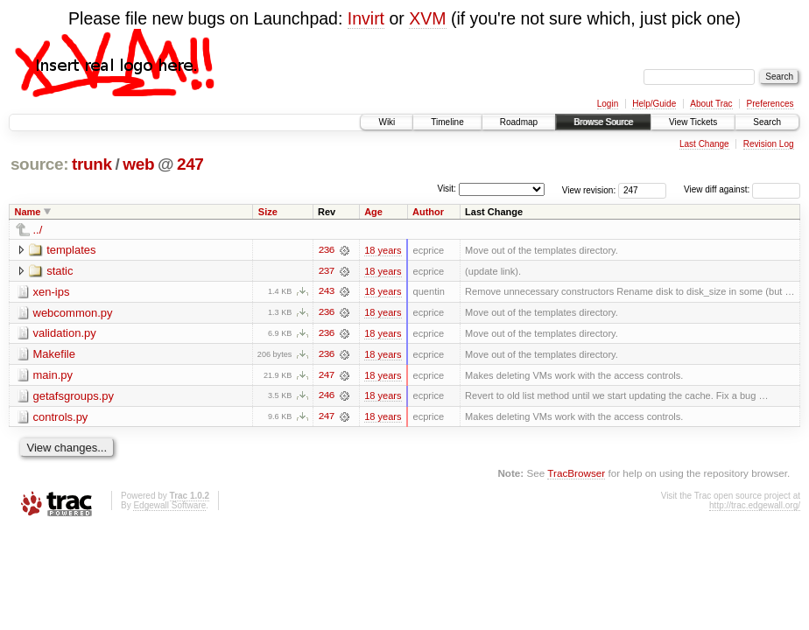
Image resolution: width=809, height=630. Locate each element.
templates (70, 249)
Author (428, 211)
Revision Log (768, 144)
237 (326, 271)
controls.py (60, 417)
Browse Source (603, 122)
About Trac (711, 103)
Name (28, 211)
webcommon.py (73, 312)
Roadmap (519, 122)
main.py (53, 375)
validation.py (64, 333)
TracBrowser (576, 474)
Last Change (704, 144)
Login (607, 103)
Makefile (54, 354)
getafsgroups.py (74, 396)
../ (38, 229)
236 (326, 250)
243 (326, 292)
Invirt (366, 18)
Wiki (386, 122)
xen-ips (51, 291)
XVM (427, 18)
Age (373, 211)
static (59, 270)
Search (767, 122)
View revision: (589, 189)
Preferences (770, 103)
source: (39, 164)
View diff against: (742, 189)
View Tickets (693, 122)
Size (268, 211)
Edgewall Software (169, 507)
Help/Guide (654, 103)
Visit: (446, 188)
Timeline (447, 122)
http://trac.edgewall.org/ (754, 507)
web (138, 164)
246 (326, 397)
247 (190, 164)
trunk (92, 164)
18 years (382, 250)
